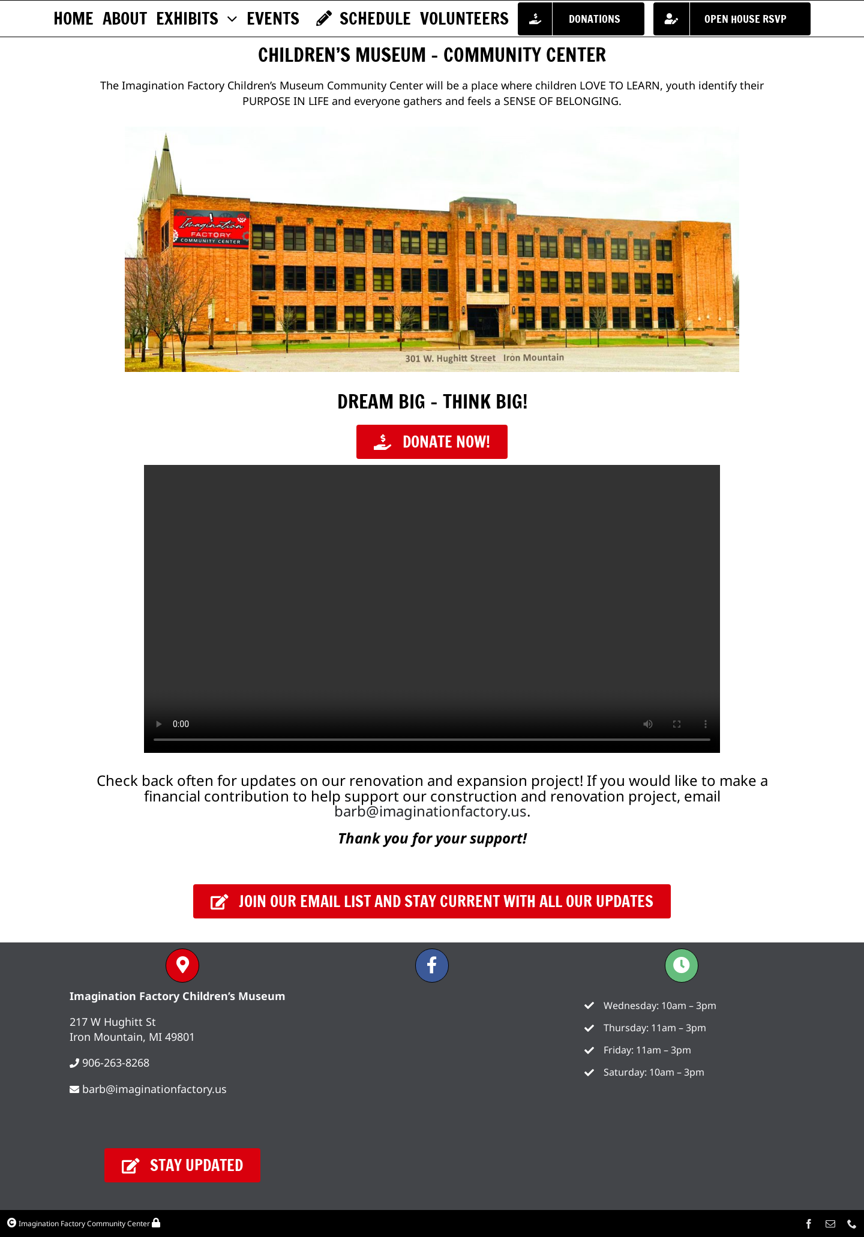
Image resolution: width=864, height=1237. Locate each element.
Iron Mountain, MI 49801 (132, 1036)
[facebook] (809, 1224)
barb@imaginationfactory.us (430, 811)
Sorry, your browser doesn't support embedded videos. (432, 609)
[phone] (852, 1224)
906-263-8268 (115, 1062)
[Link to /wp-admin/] (156, 1222)
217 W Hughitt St (113, 1021)
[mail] (830, 1224)
